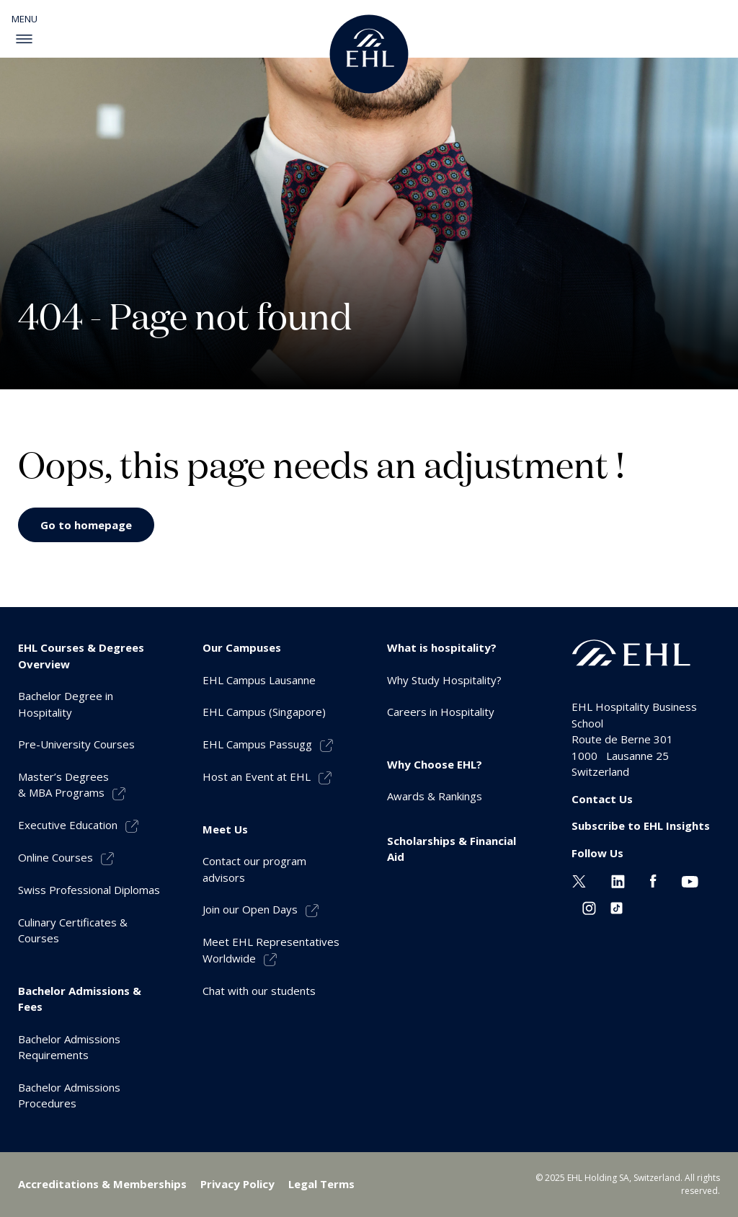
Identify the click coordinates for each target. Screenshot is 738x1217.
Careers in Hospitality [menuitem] (440, 711)
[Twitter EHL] (579, 879)
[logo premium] (369, 54)
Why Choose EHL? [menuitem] (434, 764)
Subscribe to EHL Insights (641, 825)
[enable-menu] (24, 39)
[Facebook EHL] (653, 879)
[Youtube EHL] (689, 879)
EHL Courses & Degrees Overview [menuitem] (81, 655)
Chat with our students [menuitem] (259, 990)
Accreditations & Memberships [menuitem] (102, 1184)
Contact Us (602, 799)
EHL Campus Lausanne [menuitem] (259, 680)
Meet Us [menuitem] (225, 829)
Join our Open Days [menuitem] (250, 909)
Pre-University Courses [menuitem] (76, 744)
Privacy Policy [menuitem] (237, 1184)
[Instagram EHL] (589, 907)
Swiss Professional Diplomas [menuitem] (89, 889)
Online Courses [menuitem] (55, 857)
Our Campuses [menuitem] (242, 647)
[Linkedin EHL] (618, 879)
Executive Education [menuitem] (67, 825)
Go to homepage (86, 525)
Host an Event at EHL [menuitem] (257, 776)
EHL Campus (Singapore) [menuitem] (264, 711)
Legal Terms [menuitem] (321, 1184)
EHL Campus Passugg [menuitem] (257, 744)
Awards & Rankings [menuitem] (434, 796)
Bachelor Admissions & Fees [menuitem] (79, 998)
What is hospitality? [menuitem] (442, 647)
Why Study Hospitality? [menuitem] (444, 680)
